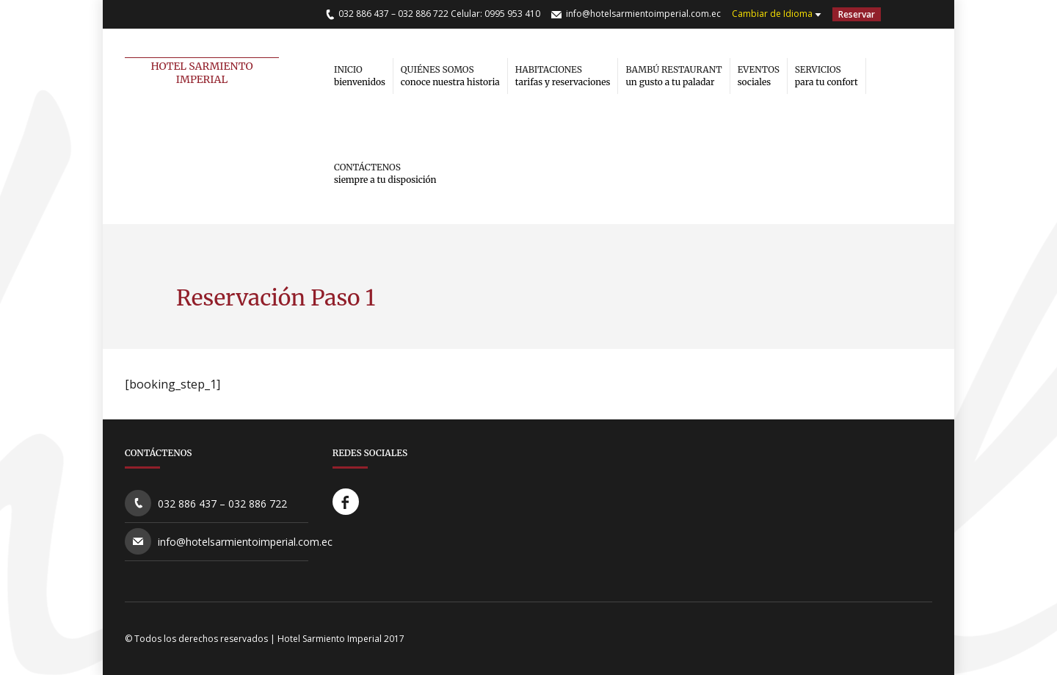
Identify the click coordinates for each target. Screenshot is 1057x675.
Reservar (856, 14)
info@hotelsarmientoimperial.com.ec (643, 13)
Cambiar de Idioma (772, 13)
